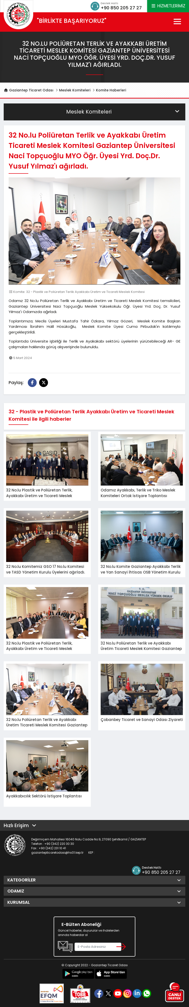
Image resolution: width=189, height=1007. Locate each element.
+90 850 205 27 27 (121, 8)
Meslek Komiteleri (74, 90)
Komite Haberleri (111, 90)
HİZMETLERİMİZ (168, 6)
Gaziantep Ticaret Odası (28, 90)
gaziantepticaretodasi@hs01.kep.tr (57, 852)
